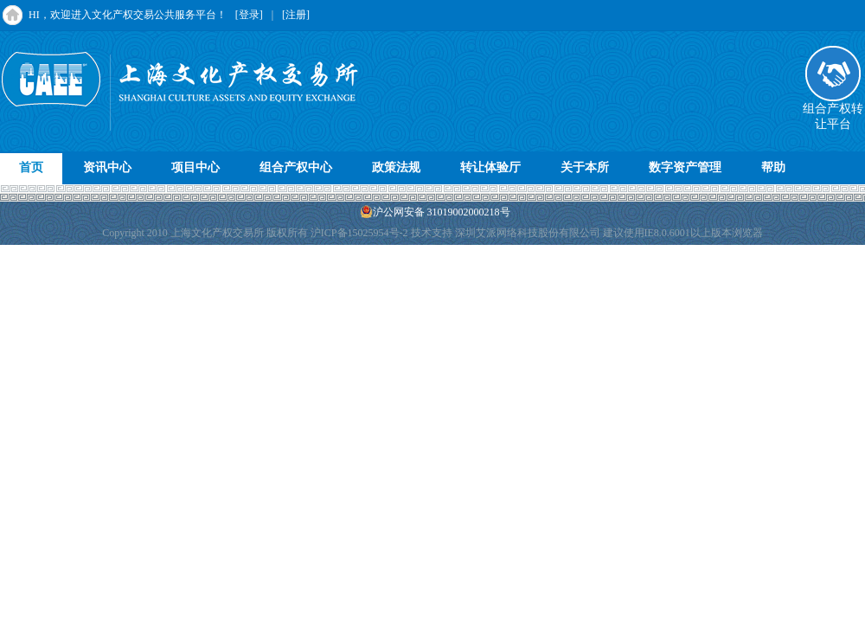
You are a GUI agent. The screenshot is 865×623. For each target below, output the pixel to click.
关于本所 (585, 167)
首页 (31, 167)
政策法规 (396, 167)
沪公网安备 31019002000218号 (435, 211)
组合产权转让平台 (833, 111)
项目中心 (195, 167)
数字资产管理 (685, 167)
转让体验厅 (490, 167)
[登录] (249, 15)
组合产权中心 (296, 167)
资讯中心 (107, 167)
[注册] (296, 15)
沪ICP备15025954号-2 (359, 233)
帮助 (773, 167)
